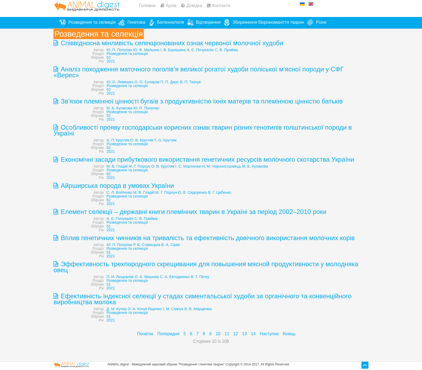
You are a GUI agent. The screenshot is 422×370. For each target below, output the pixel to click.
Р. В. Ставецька (146, 245)
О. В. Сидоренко (192, 192)
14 (253, 333)
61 (109, 226)
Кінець (289, 333)
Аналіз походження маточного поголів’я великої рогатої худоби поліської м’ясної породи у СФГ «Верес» (199, 72)
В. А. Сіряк (170, 245)
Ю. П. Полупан (119, 50)
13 (244, 333)
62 (109, 57)
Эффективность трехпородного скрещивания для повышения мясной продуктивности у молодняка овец (206, 267)
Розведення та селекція (127, 53)
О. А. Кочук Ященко (145, 309)
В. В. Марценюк (198, 309)
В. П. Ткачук (190, 82)
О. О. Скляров (147, 82)
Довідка (194, 5)
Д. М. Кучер (117, 309)
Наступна (269, 333)
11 (226, 333)
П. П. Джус (169, 82)
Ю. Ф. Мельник (146, 50)
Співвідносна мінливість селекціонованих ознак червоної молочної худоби (171, 43)
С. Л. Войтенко (119, 192)
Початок (145, 333)
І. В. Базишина (173, 50)
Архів (171, 5)
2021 (111, 61)
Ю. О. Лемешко (120, 82)
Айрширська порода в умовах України (116, 185)
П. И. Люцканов (120, 277)
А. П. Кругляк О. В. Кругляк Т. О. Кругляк (142, 140)
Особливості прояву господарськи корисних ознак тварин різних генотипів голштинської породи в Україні (203, 130)
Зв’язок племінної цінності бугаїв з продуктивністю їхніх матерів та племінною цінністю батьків (201, 101)
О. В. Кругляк (162, 166)
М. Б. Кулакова (119, 108)
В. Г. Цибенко (219, 192)
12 (235, 333)
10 (218, 333)
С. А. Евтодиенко (175, 277)
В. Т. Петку (200, 277)
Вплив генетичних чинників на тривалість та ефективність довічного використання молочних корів (207, 237)
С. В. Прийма (226, 50)
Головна (147, 5)
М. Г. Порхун (139, 166)
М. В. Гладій (117, 166)
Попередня (168, 333)
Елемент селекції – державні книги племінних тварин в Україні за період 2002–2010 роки (192, 211)
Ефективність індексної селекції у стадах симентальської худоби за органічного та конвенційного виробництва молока (202, 299)
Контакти (221, 5)
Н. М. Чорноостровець (221, 166)
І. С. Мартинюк (188, 166)
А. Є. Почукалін (200, 50)
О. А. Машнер (147, 277)
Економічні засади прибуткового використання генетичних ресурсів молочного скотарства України (206, 159)
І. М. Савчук (173, 309)
